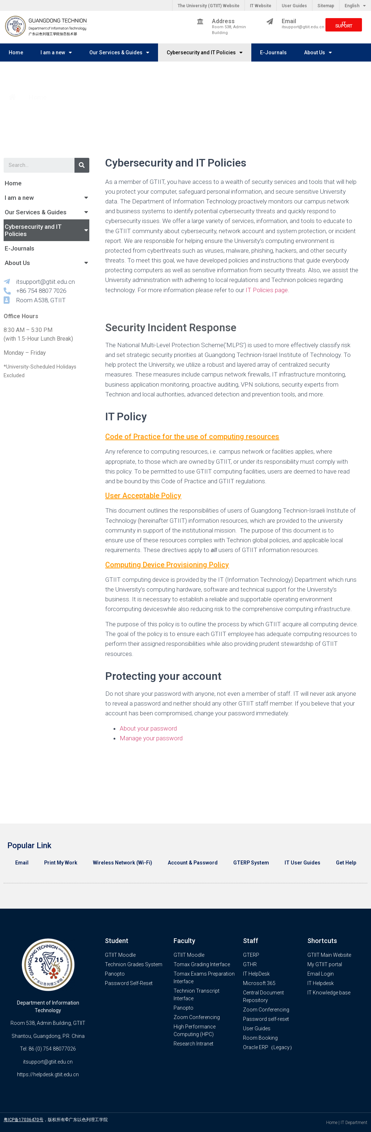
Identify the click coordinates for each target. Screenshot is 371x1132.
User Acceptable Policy (143, 495)
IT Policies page (266, 290)
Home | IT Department (346, 1122)
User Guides (294, 5)
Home (16, 52)
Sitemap (325, 5)
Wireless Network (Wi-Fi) (122, 863)
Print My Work (60, 863)
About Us (318, 52)
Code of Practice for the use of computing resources (192, 436)
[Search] (81, 165)
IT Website (260, 5)
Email (22, 863)
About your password (148, 728)
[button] (343, 24)
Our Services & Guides (119, 52)
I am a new (56, 52)
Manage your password (151, 738)
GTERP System (251, 863)
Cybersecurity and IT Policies (205, 52)
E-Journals (273, 52)
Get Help (346, 863)
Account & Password (193, 863)
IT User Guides (302, 863)
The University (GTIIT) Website (208, 5)
